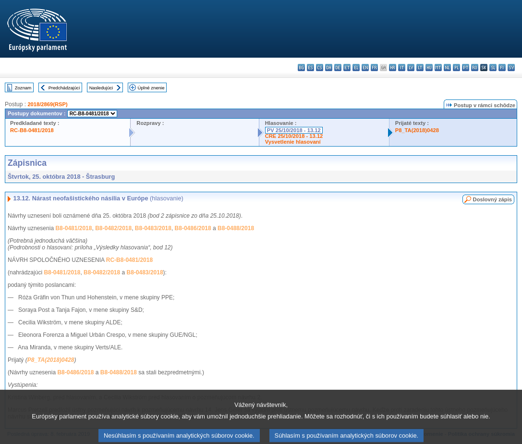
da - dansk (328, 67)
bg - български (301, 67)
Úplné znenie (151, 87)
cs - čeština (319, 67)
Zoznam (23, 87)
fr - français (374, 67)
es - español (310, 67)
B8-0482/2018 (113, 228)
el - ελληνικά (356, 67)
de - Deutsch (337, 67)
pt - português (465, 67)
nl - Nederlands (447, 67)
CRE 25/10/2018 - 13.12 (294, 136)
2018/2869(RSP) (47, 104)
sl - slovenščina (493, 67)
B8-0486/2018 (193, 228)
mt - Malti (438, 67)
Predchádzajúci (64, 87)
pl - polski (456, 67)
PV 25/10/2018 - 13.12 (294, 130)
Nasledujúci (101, 87)
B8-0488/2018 (236, 228)
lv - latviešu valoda (410, 67)
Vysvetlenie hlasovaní (293, 142)
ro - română (474, 67)
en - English (365, 67)
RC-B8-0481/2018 (32, 130)
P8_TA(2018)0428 (417, 130)
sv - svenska (511, 67)
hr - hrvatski (392, 67)
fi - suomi (502, 67)
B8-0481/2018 (73, 228)
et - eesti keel (347, 67)
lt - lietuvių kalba (420, 67)
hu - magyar (429, 67)
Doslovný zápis (492, 199)
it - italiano (401, 67)
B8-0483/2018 (153, 228)
